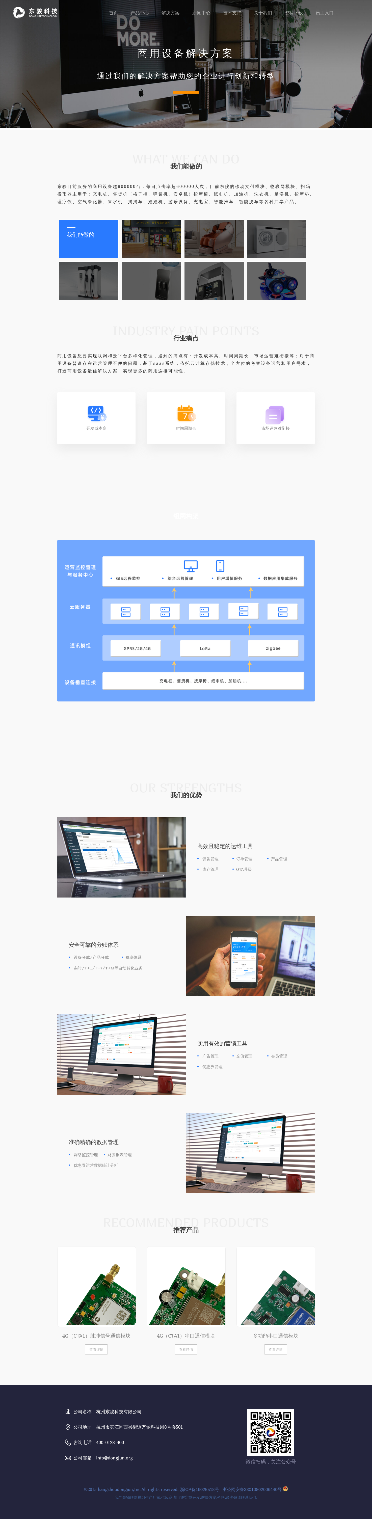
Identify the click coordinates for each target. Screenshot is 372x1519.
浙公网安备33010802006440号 (254, 1489)
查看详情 (96, 1349)
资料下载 (294, 12)
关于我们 (263, 12)
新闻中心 (201, 12)
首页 (113, 12)
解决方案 (171, 12)
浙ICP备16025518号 (199, 1489)
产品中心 (140, 12)
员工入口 (324, 12)
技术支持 (232, 12)
